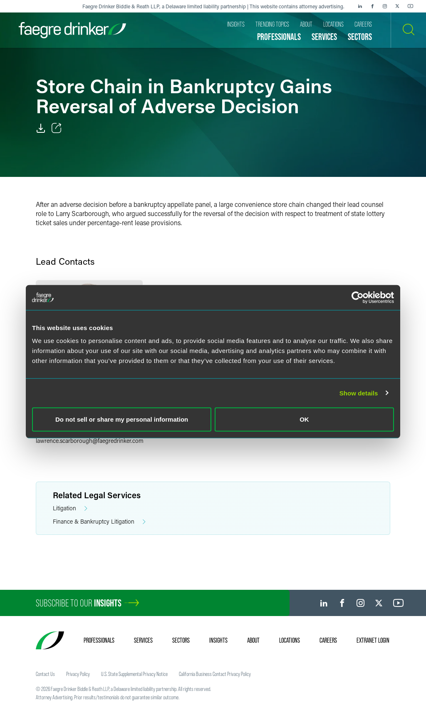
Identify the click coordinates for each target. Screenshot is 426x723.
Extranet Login (373, 640)
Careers (328, 640)
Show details (358, 392)
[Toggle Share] (56, 128)
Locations (289, 640)
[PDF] (41, 128)
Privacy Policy (78, 674)
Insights (218, 640)
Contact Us (45, 674)
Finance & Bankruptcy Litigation (99, 521)
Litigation (70, 508)
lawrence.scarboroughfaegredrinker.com (90, 441)
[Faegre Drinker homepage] (72, 30)
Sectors (181, 640)
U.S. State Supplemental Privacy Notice (134, 674)
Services (143, 640)
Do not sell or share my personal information (121, 419)
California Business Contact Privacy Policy (215, 674)
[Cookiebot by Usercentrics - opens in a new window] (357, 297)
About (253, 640)
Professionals (99, 640)
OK (304, 419)
